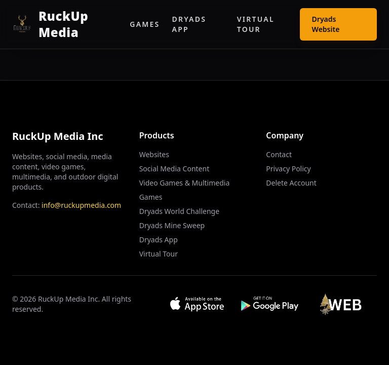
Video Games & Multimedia (184, 183)
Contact (279, 154)
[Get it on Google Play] (270, 304)
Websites (154, 154)
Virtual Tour (256, 24)
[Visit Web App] (343, 304)
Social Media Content (174, 168)
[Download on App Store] (197, 304)
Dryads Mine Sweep (172, 225)
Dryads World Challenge (179, 211)
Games (145, 24)
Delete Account (291, 183)
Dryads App (189, 24)
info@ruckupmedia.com (81, 205)
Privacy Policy (288, 168)
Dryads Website (326, 24)
